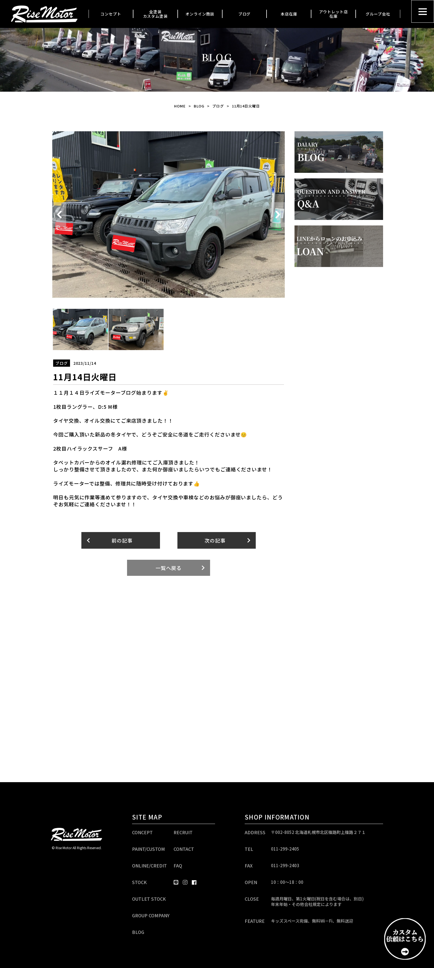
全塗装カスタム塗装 (155, 14)
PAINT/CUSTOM (148, 849)
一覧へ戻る (169, 567)
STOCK (139, 882)
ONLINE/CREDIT (149, 865)
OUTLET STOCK (149, 898)
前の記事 (122, 540)
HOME (180, 106)
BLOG (199, 106)
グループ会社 (378, 14)
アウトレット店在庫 (333, 14)
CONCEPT (142, 832)
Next (278, 214)
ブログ (244, 14)
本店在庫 (289, 14)
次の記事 (215, 540)
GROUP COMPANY (150, 915)
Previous (59, 214)
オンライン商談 (199, 14)
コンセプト (110, 14)
